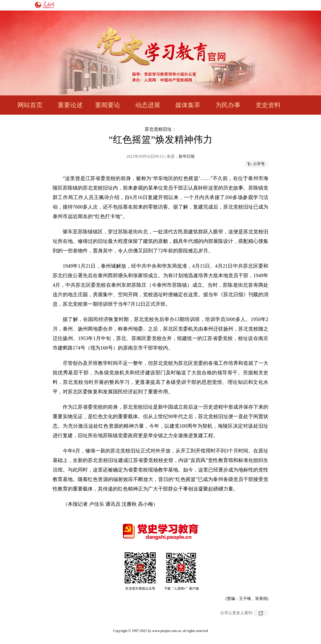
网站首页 (30, 105)
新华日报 (187, 156)
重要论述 (70, 105)
